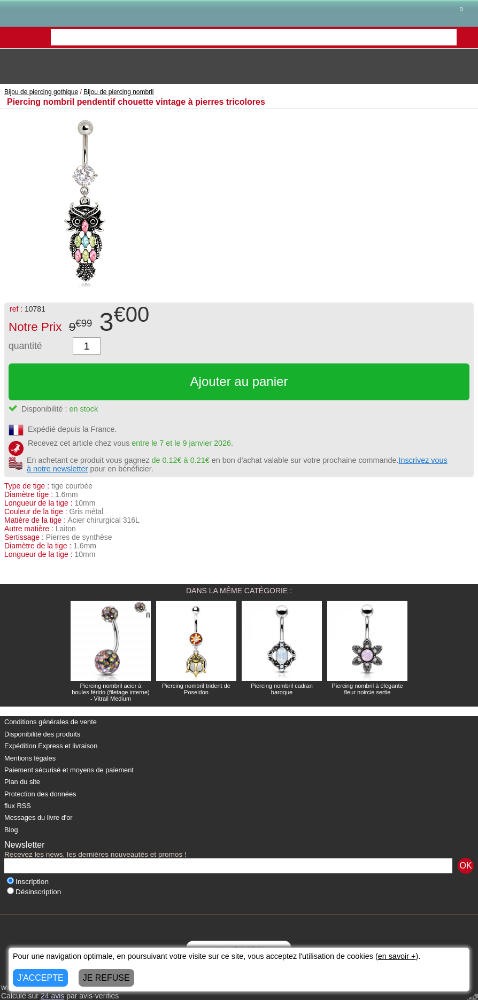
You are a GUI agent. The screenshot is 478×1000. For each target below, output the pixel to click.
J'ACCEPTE (40, 977)
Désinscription (34, 892)
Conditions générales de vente (50, 722)
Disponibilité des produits (42, 734)
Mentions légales (30, 758)
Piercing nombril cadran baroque (282, 689)
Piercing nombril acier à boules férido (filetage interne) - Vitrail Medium (111, 692)
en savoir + (397, 956)
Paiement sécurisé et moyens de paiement (69, 770)
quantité (25, 345)
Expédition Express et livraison (50, 746)
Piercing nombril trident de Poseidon (196, 689)
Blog (11, 830)
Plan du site (22, 782)
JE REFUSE (106, 977)
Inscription (28, 882)
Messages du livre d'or (38, 817)
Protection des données (40, 794)
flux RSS (17, 806)
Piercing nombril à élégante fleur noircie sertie (367, 689)
